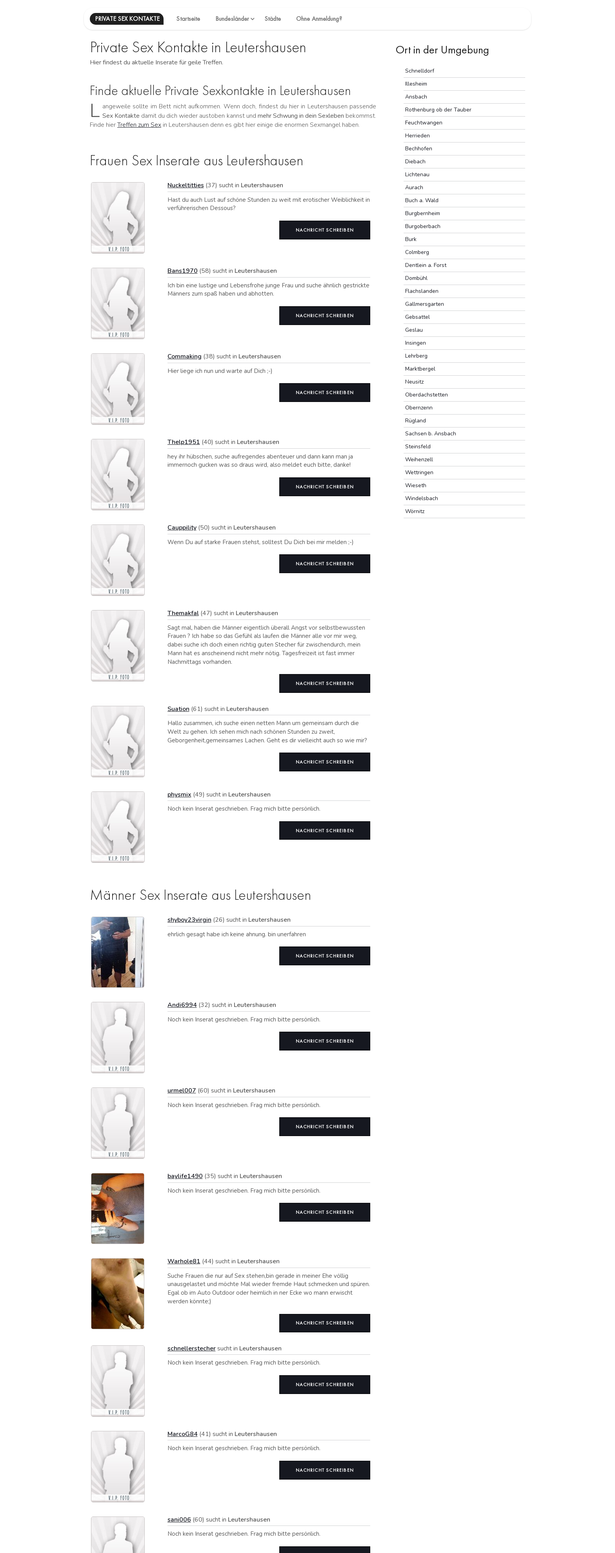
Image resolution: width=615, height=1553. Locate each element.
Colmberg (417, 252)
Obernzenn (419, 407)
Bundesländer (232, 19)
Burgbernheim (422, 213)
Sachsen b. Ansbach (430, 433)
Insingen (415, 343)
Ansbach (416, 96)
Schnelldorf (419, 71)
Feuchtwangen (423, 122)
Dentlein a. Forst (425, 265)
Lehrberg (416, 356)
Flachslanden (422, 291)
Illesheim (416, 84)
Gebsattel (417, 317)
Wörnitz (414, 511)
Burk (411, 239)
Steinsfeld (418, 446)
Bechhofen (418, 148)
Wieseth (415, 485)
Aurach (414, 187)
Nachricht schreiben (325, 230)
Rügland (415, 420)
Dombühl (416, 278)
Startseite (188, 19)
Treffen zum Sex (139, 125)
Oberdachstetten (426, 394)
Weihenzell (419, 459)
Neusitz (414, 382)
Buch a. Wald (422, 200)
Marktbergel (420, 369)
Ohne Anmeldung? (319, 19)
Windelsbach (421, 498)
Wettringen (419, 472)
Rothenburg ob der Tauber (438, 109)
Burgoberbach (422, 226)
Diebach (415, 161)
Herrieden (417, 135)
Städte (272, 19)
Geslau (414, 330)
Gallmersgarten (424, 304)
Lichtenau (417, 174)
